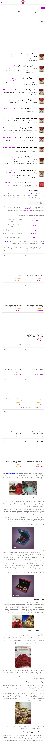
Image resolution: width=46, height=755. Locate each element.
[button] (25, 255)
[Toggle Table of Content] (41, 203)
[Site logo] (23, 2)
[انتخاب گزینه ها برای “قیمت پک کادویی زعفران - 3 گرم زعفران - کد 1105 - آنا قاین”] (4, 441)
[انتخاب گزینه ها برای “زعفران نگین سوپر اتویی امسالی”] (25, 349)
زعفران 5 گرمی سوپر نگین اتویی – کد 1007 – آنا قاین (13, 276)
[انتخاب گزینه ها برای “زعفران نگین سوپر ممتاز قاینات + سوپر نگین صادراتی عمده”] (4, 349)
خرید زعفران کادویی (36, 479)
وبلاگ (43, 8)
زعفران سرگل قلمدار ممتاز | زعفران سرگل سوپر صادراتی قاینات (13, 399)
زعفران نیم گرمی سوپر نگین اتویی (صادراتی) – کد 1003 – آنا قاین (13, 306)
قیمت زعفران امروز (10, 473)
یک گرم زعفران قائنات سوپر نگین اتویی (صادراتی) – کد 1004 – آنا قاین (34, 306)
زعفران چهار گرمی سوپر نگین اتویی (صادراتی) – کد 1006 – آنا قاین (34, 276)
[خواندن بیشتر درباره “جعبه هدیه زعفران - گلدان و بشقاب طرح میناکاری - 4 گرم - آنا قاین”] (25, 441)
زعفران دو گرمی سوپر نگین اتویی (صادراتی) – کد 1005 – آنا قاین (34, 335)
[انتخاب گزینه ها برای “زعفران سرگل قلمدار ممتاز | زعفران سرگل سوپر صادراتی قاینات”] (4, 379)
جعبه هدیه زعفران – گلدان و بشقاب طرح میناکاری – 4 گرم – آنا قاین (34, 462)
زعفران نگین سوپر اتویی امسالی (36, 369)
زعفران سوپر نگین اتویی (32, 194)
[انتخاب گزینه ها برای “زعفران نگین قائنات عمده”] (25, 379)
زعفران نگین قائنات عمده (37, 399)
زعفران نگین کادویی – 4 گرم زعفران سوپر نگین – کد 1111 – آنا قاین (34, 432)
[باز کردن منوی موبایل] (43, 2)
